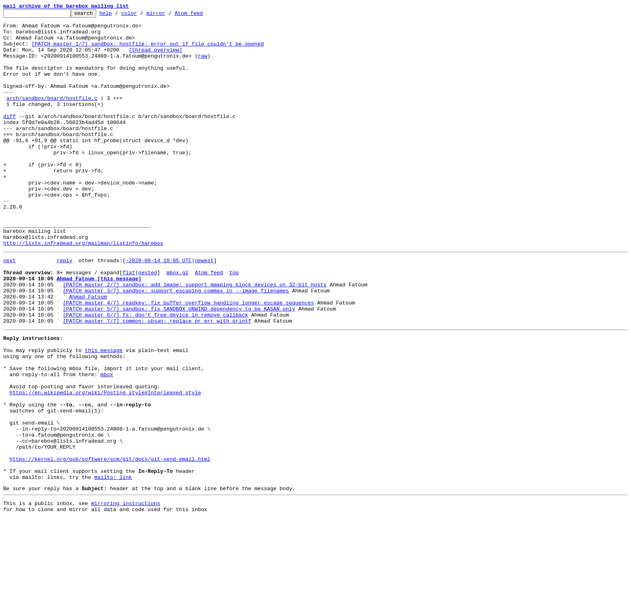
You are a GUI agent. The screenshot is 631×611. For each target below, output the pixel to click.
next (9, 308)
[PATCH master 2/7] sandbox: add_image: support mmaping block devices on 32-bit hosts (194, 337)
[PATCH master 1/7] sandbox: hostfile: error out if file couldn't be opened (147, 50)
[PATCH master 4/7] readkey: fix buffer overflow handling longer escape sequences (188, 359)
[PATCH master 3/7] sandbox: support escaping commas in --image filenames (176, 344)
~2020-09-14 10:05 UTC (159, 308)
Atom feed (201, 15)
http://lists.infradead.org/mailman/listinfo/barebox (83, 290)
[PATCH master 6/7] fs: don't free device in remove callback (155, 373)
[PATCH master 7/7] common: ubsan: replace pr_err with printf (157, 381)
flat (128, 323)
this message (104, 414)
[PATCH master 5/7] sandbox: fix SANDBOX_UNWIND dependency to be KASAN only (179, 366)
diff (9, 137)
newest (204, 308)
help (118, 15)
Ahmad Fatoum (88, 352)
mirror (168, 15)
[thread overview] (155, 58)
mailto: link (113, 566)
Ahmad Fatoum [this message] (99, 330)
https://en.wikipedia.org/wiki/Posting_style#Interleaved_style (105, 464)
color (141, 15)
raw (202, 65)
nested (147, 323)
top (234, 323)
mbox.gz (178, 323)
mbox (107, 443)
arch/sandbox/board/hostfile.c (51, 116)
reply (64, 308)
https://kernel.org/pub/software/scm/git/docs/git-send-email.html (110, 544)
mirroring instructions (125, 595)
